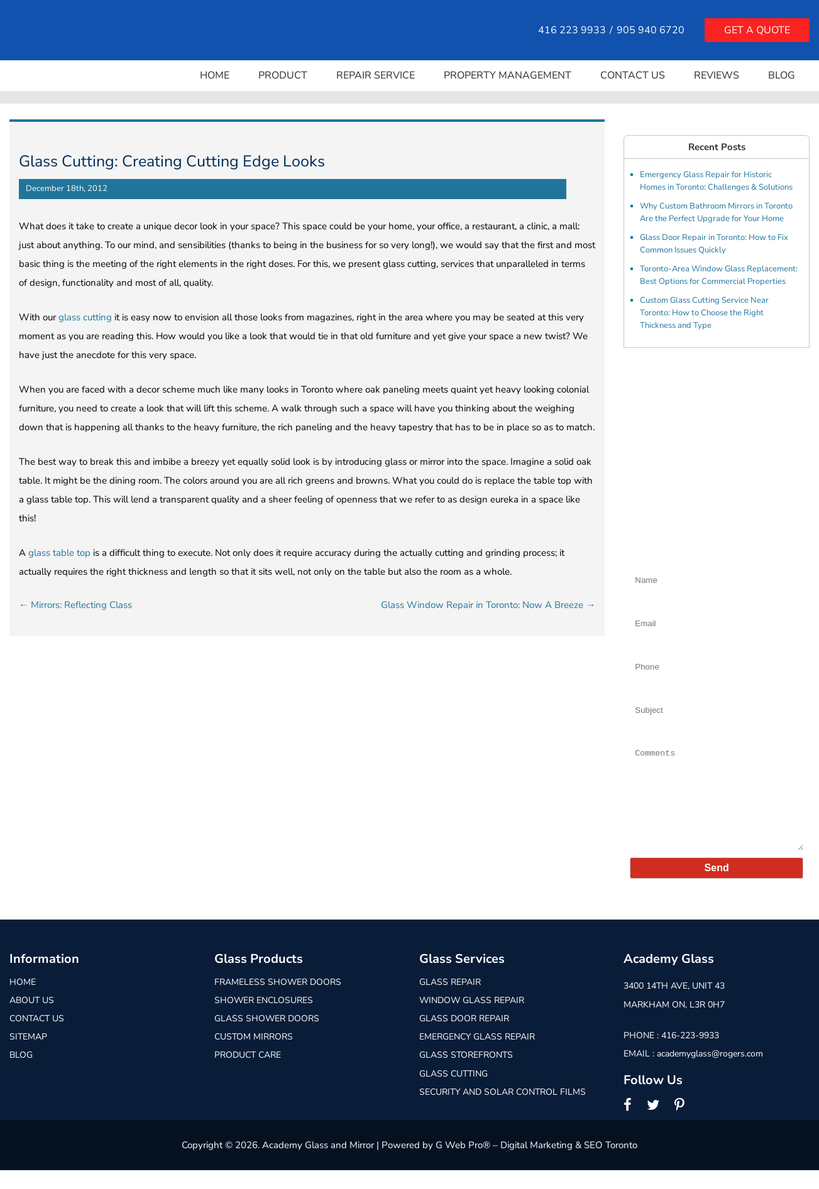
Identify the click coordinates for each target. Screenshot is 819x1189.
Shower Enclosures (263, 1019)
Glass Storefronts (466, 1074)
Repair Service (375, 75)
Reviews (716, 75)
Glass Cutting (453, 1093)
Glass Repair (450, 1001)
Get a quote (757, 30)
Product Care (247, 1074)
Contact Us (632, 75)
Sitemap (28, 1055)
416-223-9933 (690, 1054)
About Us (31, 1019)
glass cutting (85, 317)
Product (282, 75)
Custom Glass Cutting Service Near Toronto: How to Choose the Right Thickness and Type (704, 313)
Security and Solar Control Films (502, 1111)
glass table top (59, 552)
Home (214, 75)
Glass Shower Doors (266, 1037)
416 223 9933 (572, 30)
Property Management (507, 75)
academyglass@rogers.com (710, 1072)
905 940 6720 (650, 30)
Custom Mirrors (253, 1055)
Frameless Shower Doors (277, 1001)
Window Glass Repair (471, 1019)
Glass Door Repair (464, 1037)
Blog (781, 75)
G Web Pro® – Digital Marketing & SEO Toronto (536, 1164)
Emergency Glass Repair (477, 1055)
